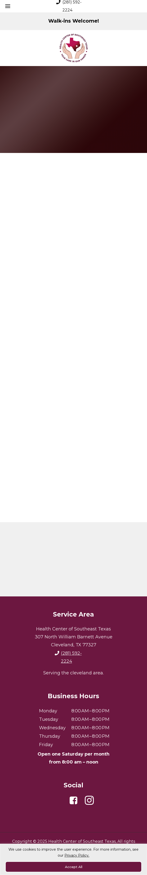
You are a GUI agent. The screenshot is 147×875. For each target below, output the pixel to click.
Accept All (73, 867)
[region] (73, 859)
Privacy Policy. (76, 856)
